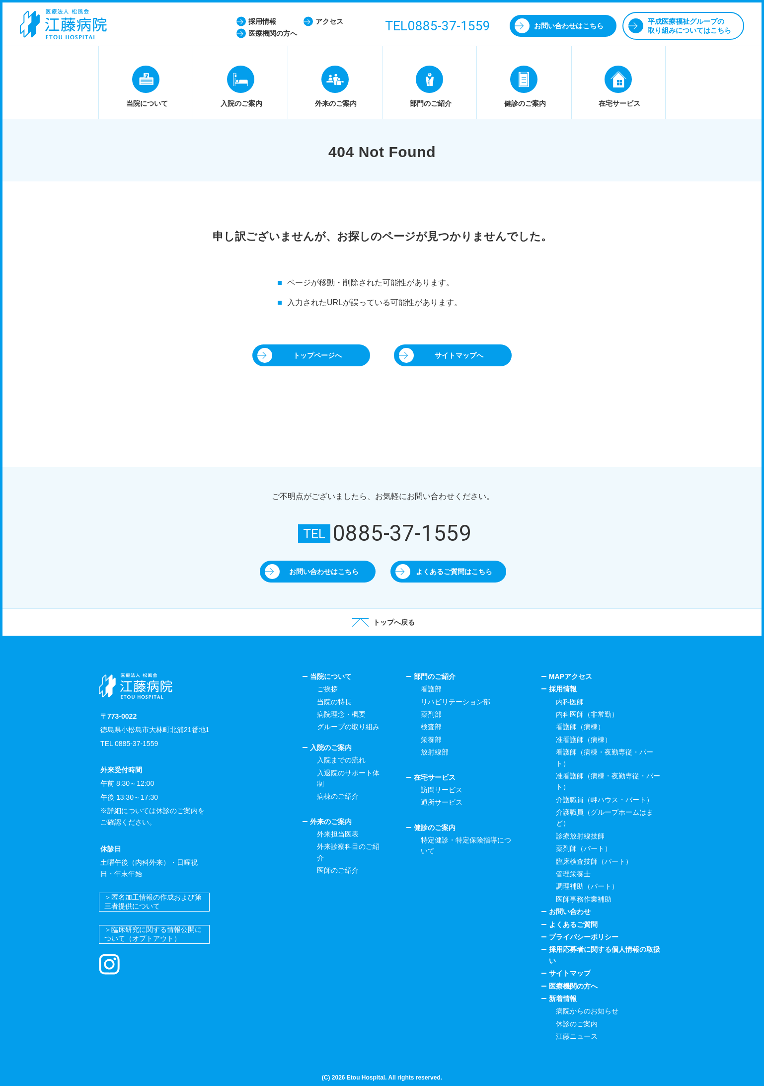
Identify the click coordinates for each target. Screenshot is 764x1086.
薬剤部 (431, 714)
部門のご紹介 (435, 676)
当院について (331, 676)
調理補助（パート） (587, 886)
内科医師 (570, 702)
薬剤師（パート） (583, 848)
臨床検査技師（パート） (594, 861)
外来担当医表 (338, 834)
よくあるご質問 (573, 924)
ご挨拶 (327, 689)
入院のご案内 (331, 748)
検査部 (431, 727)
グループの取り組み (348, 727)
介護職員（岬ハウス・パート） (604, 800)
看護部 (431, 689)
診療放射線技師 (580, 836)
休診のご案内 (577, 1024)
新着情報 (563, 998)
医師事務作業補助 (583, 899)
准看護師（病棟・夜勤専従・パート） (608, 781)
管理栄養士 (573, 874)
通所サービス (441, 802)
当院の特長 (334, 702)
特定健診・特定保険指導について (466, 845)
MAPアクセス (570, 676)
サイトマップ (570, 973)
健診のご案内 (435, 828)
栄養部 (431, 740)
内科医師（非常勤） (587, 714)
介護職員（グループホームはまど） (604, 817)
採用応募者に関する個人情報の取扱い (604, 954)
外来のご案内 (331, 822)
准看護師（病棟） (583, 740)
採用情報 (563, 689)
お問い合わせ (570, 912)
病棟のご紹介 (338, 796)
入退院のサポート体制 (348, 778)
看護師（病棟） (580, 727)
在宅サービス (435, 777)
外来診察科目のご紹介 (348, 851)
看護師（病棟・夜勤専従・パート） (604, 757)
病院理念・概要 (341, 714)
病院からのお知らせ (587, 1011)
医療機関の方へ (573, 986)
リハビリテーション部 (455, 702)
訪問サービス (441, 790)
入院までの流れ (341, 760)
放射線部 (435, 752)
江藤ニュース (577, 1036)
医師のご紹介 (338, 870)
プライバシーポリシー (583, 937)
